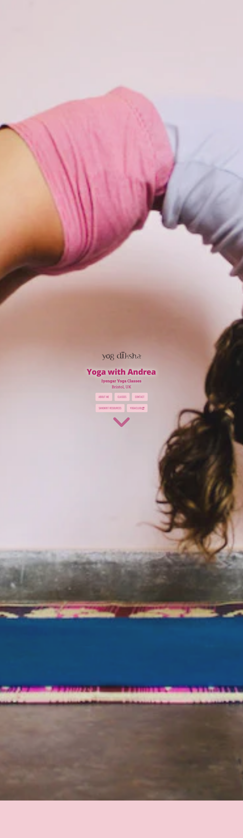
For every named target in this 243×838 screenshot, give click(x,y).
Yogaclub (137, 452)
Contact (140, 441)
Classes (122, 441)
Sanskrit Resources (110, 452)
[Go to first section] (121, 465)
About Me (104, 441)
